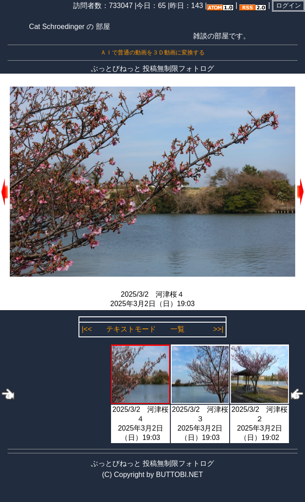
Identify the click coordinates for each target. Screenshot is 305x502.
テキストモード (131, 329)
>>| (218, 329)
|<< (87, 329)
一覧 (177, 329)
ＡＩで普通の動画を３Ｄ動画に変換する (152, 52)
